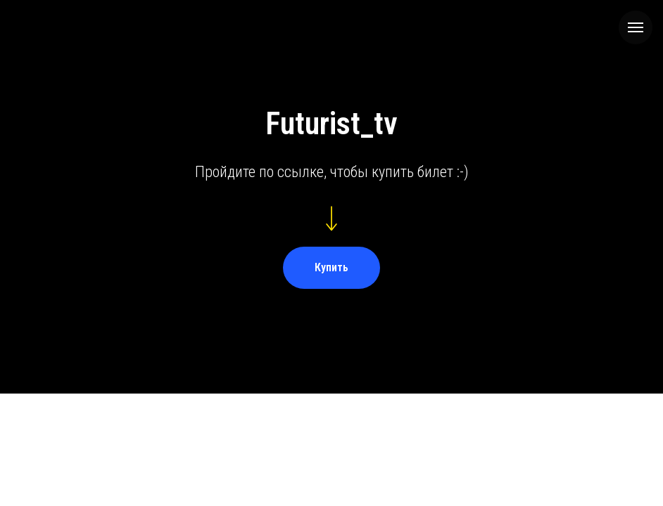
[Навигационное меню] (635, 27)
